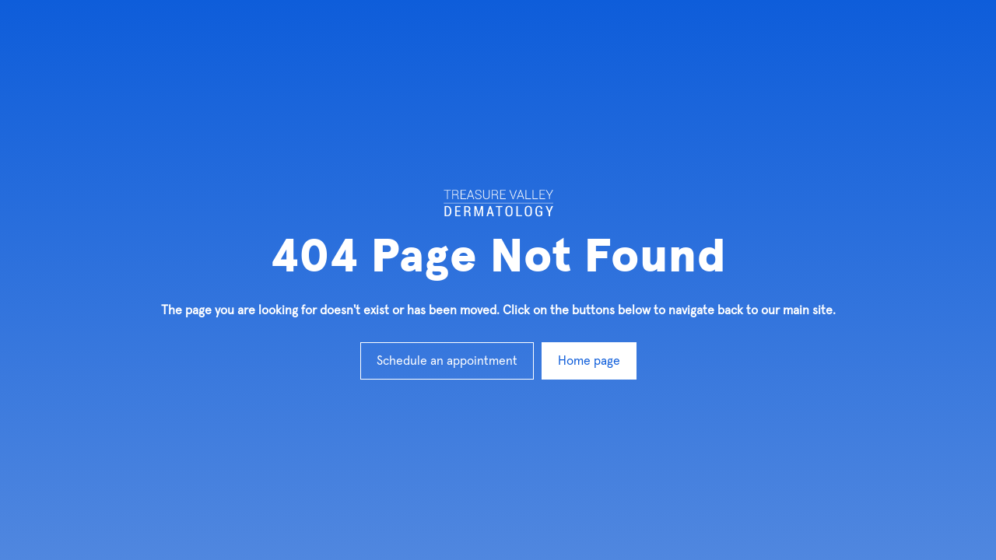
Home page (589, 361)
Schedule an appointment (447, 361)
